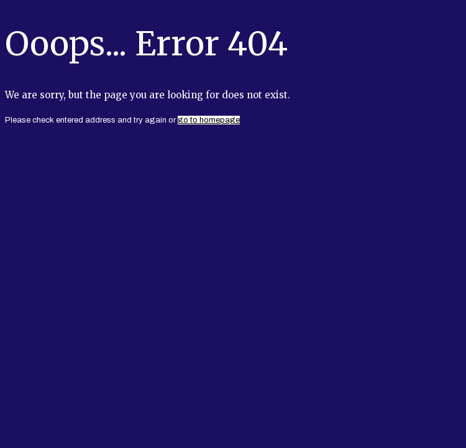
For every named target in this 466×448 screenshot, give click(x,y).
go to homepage (209, 120)
